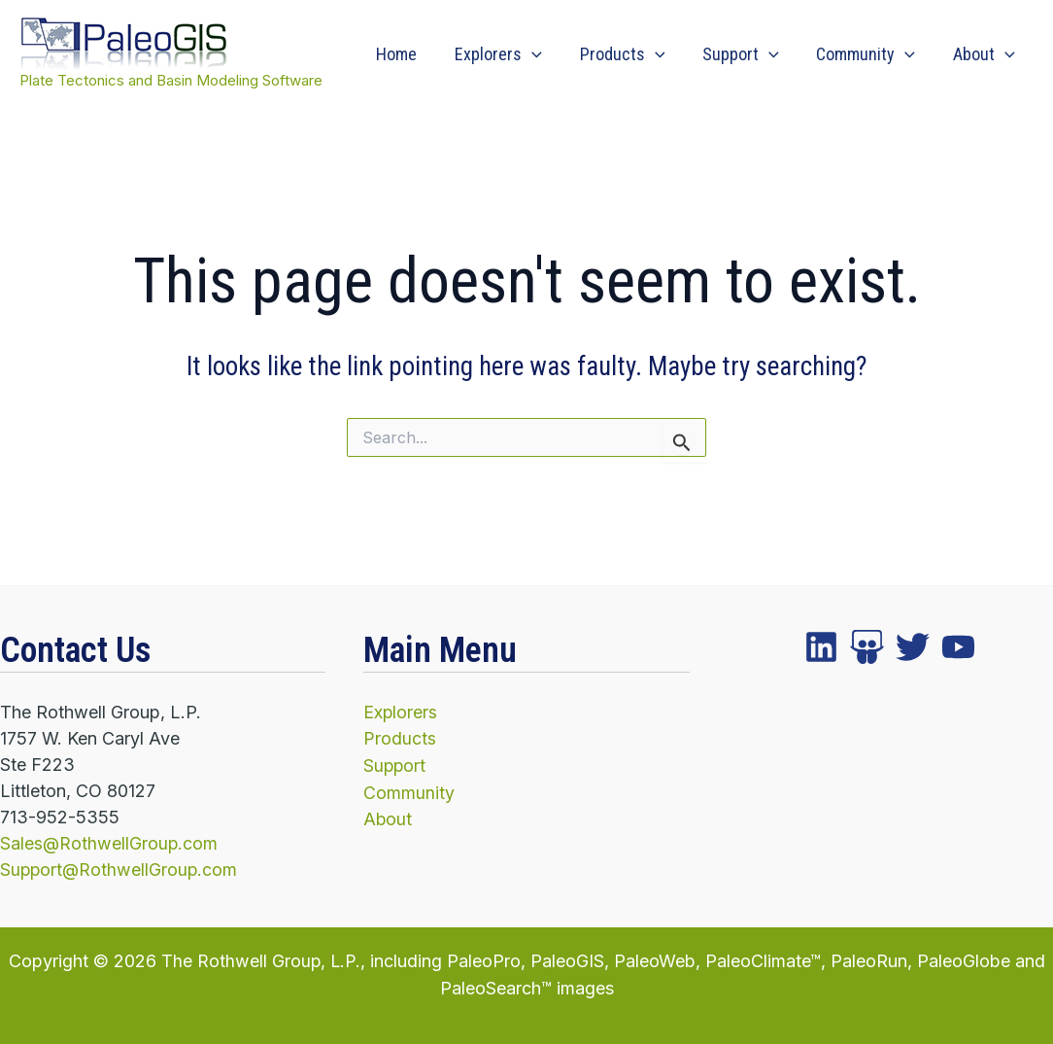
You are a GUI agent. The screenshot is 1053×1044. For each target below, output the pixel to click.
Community (869, 55)
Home (411, 54)
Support (747, 55)
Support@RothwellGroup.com (120, 869)
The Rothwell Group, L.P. (260, 960)
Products (631, 55)
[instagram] (913, 647)
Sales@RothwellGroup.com (110, 843)
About (985, 55)
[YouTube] (958, 647)
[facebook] (821, 647)
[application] (543, 55)
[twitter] (867, 647)
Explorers (510, 55)
